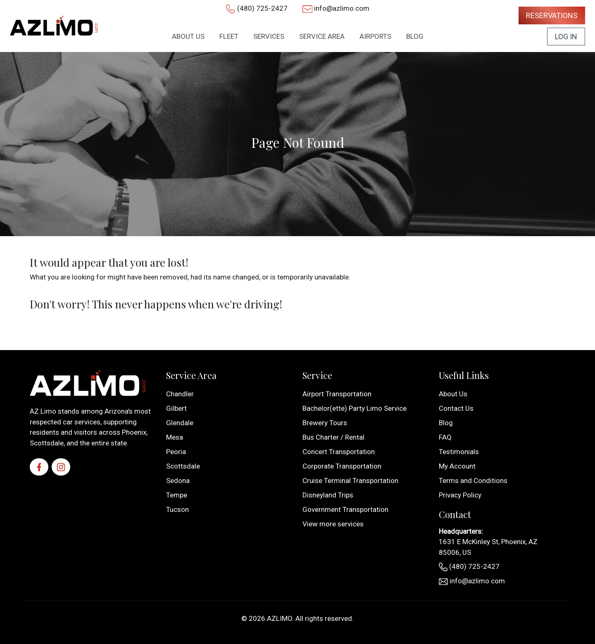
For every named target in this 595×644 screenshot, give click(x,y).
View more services (333, 524)
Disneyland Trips (327, 495)
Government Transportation (345, 509)
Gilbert (176, 408)
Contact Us (456, 408)
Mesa (174, 437)
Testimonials (459, 451)
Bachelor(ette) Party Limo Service (354, 408)
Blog (446, 423)
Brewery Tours (324, 423)
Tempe (176, 495)
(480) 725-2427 (262, 8)
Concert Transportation (338, 451)
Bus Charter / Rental (333, 437)
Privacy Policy (460, 495)
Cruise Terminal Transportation (350, 480)
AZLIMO (279, 618)
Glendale (179, 423)
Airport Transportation (336, 394)
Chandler (180, 394)
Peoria (176, 451)
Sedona (178, 480)
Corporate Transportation (341, 466)
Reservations (552, 15)
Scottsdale (183, 466)
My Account (457, 466)
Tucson (177, 509)
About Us (453, 394)
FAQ (445, 437)
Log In (566, 36)
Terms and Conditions (473, 480)
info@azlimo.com (341, 8)
